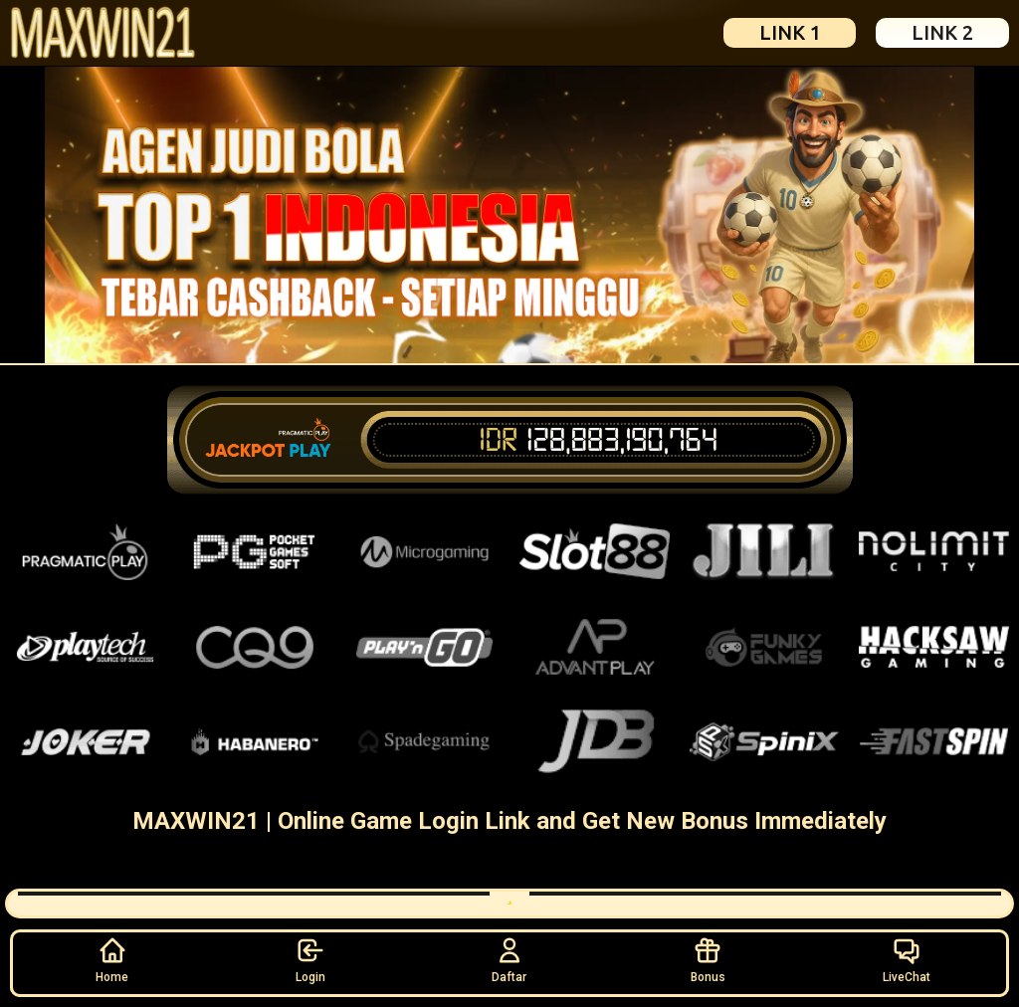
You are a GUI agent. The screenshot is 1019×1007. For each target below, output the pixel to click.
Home (112, 959)
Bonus (708, 959)
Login (310, 959)
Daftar (509, 959)
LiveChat (906, 959)
